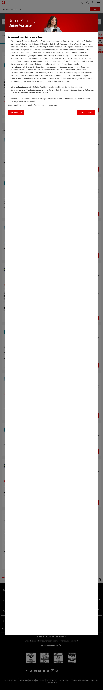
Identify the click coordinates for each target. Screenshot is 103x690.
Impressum (53, 105)
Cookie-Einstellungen (36, 105)
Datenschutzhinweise (16, 105)
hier (53, 47)
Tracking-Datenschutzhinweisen (23, 101)
